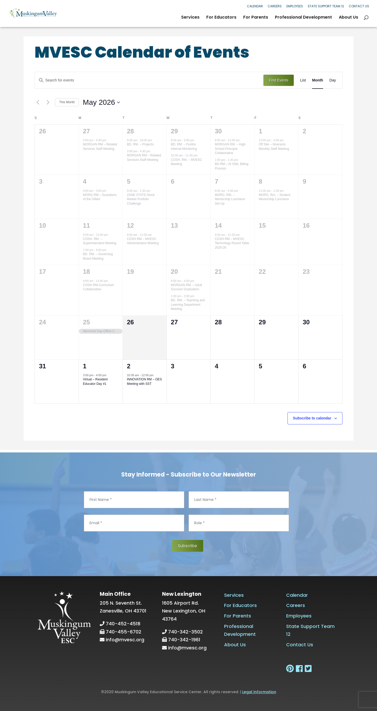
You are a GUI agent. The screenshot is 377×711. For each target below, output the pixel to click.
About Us (348, 18)
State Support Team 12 (326, 6)
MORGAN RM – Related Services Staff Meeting (100, 147)
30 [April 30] (218, 131)
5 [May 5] (128, 181)
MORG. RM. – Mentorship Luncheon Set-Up (230, 199)
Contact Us (359, 6)
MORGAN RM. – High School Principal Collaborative (230, 149)
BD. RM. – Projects (140, 144)
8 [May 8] (260, 181)
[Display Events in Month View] (317, 80)
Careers (275, 6)
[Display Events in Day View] (332, 80)
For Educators (221, 18)
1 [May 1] (260, 131)
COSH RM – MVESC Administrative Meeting (143, 241)
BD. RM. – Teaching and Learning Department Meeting (188, 304)
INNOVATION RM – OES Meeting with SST (144, 382)
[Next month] (48, 102)
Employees (294, 6)
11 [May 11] (86, 225)
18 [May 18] (86, 271)
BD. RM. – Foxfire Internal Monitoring (184, 147)
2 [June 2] (128, 366)
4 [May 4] (84, 181)
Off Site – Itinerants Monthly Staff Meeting (274, 147)
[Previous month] (38, 102)
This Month (67, 102)
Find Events (278, 80)
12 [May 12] (130, 225)
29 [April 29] (174, 131)
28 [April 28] (130, 131)
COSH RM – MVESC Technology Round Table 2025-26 (232, 243)
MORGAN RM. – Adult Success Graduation (186, 287)
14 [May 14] (218, 225)
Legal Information (259, 691)
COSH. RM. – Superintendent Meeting (99, 241)
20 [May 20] (174, 271)
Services (190, 18)
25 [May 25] (86, 322)
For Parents (255, 18)
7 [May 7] (216, 181)
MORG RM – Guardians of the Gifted (100, 197)
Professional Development (303, 18)
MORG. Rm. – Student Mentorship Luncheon (274, 197)
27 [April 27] (86, 131)
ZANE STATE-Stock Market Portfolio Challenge (141, 199)
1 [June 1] (84, 366)
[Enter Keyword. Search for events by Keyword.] (149, 80)
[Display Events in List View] (303, 80)
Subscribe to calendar (312, 418)
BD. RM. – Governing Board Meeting (98, 256)
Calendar (255, 6)
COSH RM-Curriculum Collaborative (98, 287)
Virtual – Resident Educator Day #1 (95, 382)
